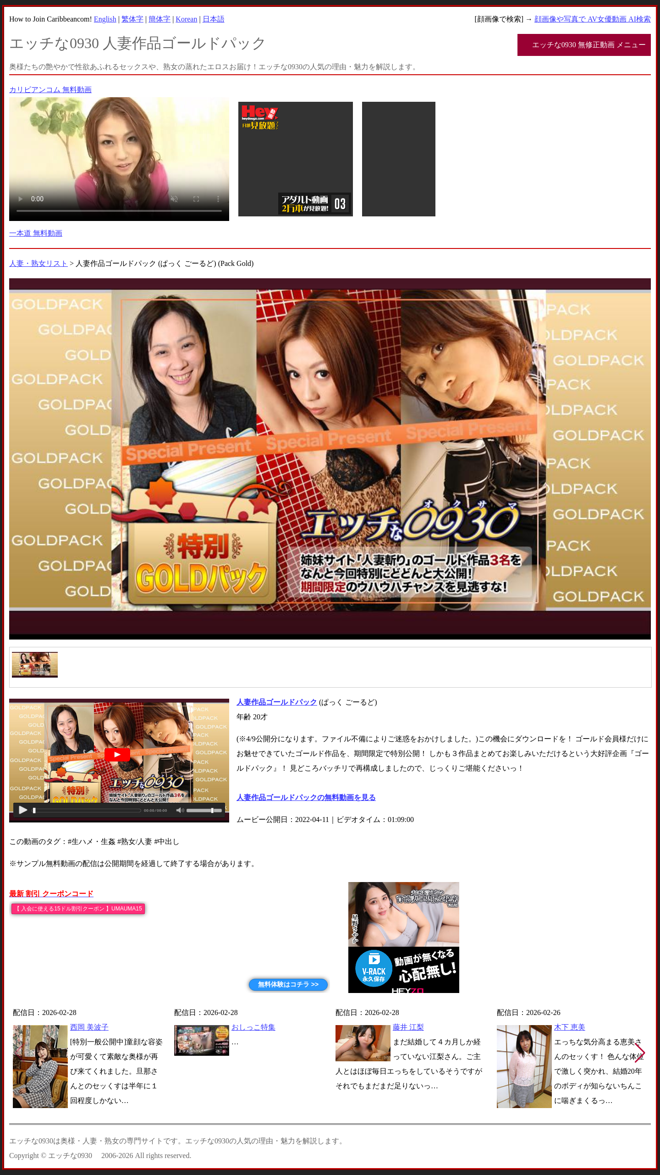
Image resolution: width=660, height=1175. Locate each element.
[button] (640, 1053)
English (105, 19)
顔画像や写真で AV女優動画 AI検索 (592, 19)
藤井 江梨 (408, 1027)
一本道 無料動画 (35, 233)
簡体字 (159, 19)
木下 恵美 (569, 1027)
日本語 (214, 19)
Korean (186, 19)
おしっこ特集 (253, 1027)
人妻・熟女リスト (38, 263)
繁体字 (132, 19)
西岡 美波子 (89, 1027)
